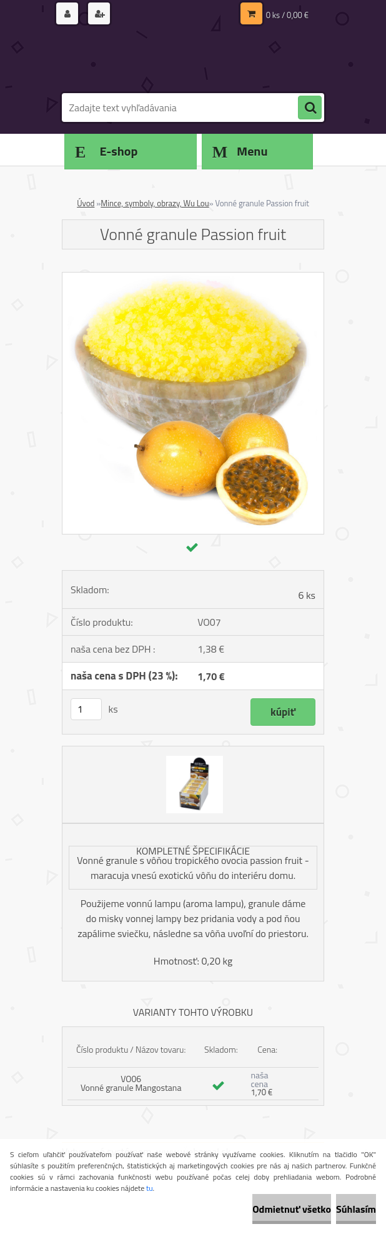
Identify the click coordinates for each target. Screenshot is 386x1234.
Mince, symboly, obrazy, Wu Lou (155, 203)
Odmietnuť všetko (291, 1208)
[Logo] (148, 60)
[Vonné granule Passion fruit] (193, 277)
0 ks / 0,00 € (287, 15)
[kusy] (86, 709)
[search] (310, 108)
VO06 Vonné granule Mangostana (131, 1083)
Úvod (85, 203)
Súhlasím (356, 1208)
